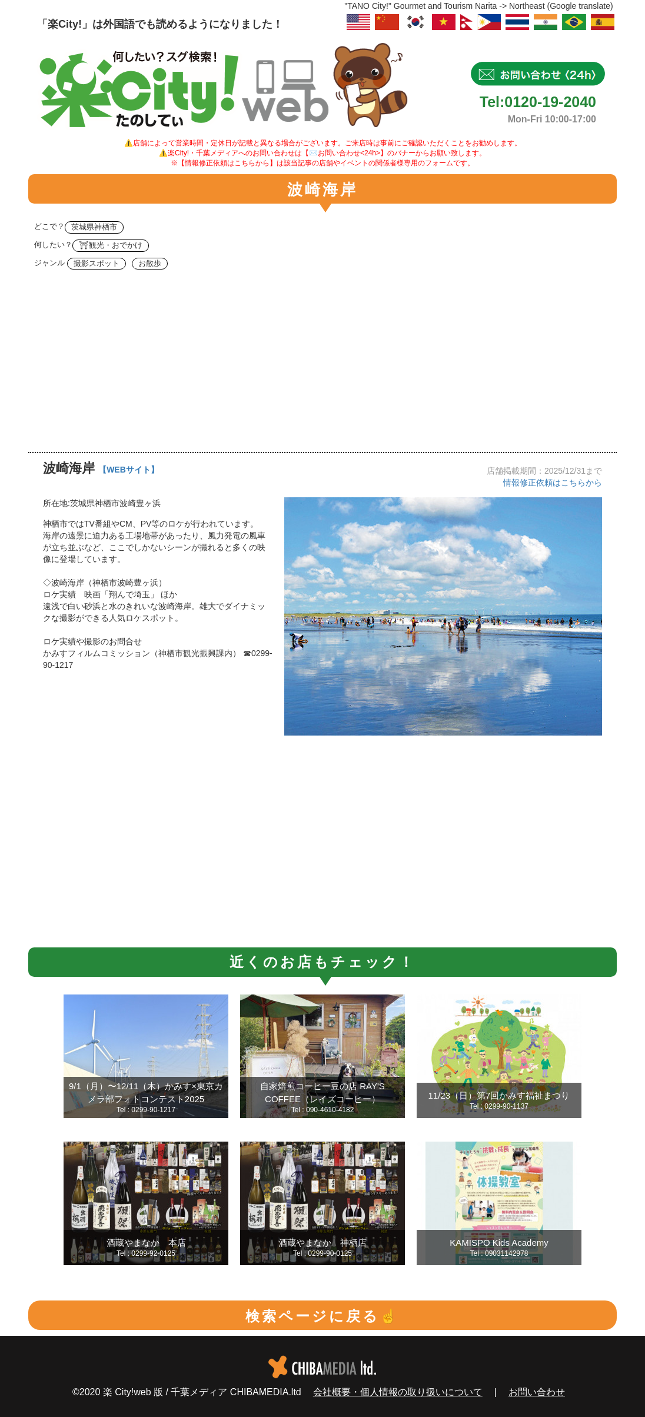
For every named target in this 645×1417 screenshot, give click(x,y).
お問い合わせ (536, 1392)
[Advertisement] (322, 363)
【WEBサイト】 (128, 469)
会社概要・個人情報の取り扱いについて (398, 1392)
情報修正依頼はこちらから (552, 482)
